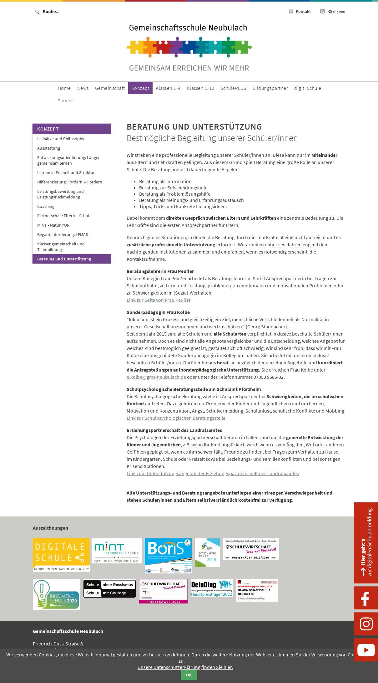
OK (189, 675)
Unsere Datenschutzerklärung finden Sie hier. (185, 667)
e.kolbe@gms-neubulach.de (156, 377)
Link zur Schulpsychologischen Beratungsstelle (176, 418)
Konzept (48, 129)
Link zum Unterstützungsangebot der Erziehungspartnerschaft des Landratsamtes (213, 473)
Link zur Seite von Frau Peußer (159, 300)
